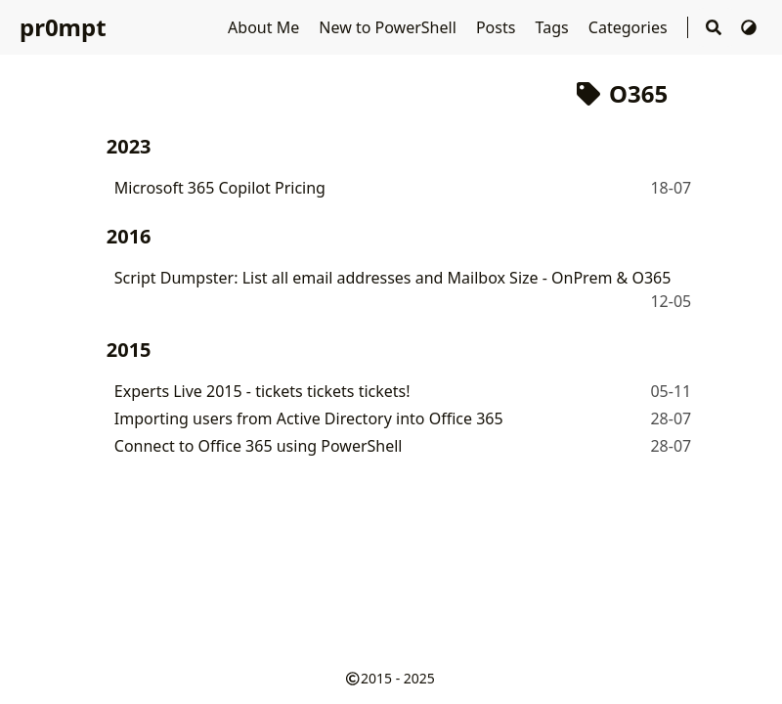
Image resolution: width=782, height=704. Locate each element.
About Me (265, 27)
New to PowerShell (389, 27)
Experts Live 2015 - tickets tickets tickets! (262, 391)
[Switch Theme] (749, 27)
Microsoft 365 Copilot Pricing (220, 187)
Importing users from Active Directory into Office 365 (308, 418)
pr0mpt (63, 27)
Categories (630, 27)
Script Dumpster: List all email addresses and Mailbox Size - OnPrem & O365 (393, 277)
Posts (498, 27)
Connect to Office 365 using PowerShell (258, 446)
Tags (554, 27)
